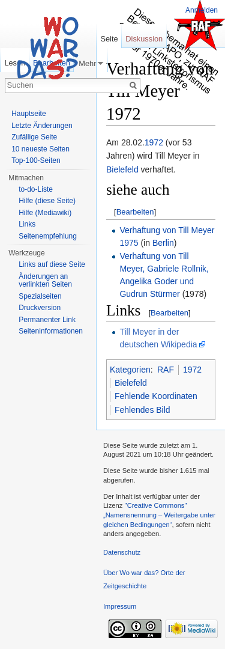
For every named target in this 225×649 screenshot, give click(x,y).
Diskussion (144, 38)
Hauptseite (28, 113)
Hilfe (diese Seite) (47, 201)
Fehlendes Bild (142, 410)
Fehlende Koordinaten (156, 396)
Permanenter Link (47, 319)
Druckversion (40, 307)
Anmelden (201, 10)
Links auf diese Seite (52, 264)
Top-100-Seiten (35, 160)
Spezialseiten (40, 296)
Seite (109, 38)
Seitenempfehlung (48, 236)
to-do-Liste (36, 189)
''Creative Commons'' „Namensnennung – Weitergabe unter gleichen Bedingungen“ (159, 515)
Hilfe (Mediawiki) (45, 213)
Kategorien (130, 369)
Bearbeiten (135, 211)
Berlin (163, 243)
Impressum (119, 606)
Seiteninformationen (51, 331)
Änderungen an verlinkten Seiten (45, 280)
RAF (165, 369)
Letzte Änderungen (41, 125)
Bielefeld (122, 169)
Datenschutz (121, 552)
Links (27, 224)
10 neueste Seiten (40, 149)
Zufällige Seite (34, 137)
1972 (154, 142)
